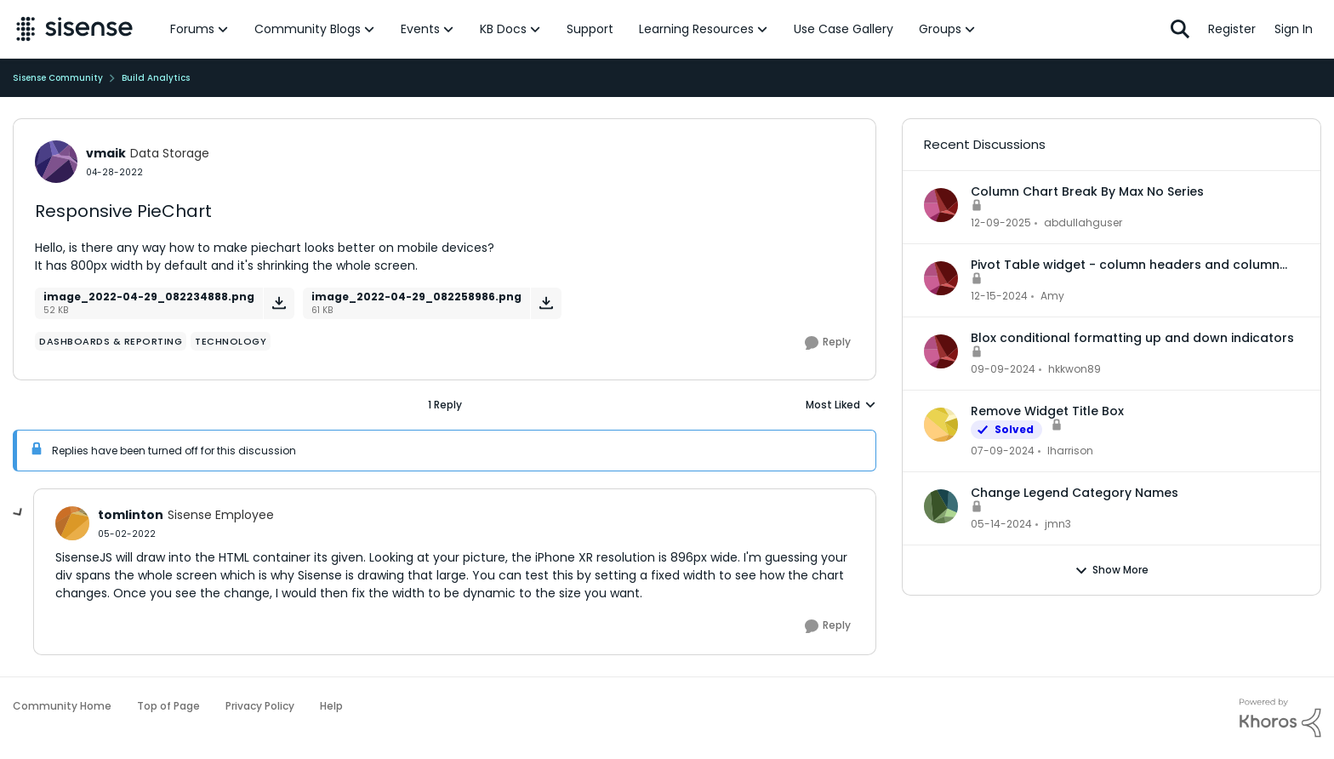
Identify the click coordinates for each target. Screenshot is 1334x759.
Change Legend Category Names (1074, 492)
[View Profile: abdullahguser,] (941, 205)
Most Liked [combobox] (841, 405)
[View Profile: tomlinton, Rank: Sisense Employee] (72, 523)
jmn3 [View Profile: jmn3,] (1058, 523)
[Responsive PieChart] (127, 534)
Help (331, 706)
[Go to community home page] (74, 29)
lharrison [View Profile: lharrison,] (1070, 450)
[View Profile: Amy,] (941, 278)
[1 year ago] (999, 296)
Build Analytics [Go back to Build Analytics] (156, 77)
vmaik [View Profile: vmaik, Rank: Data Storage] (106, 153)
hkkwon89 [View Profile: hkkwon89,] (1074, 369)
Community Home (62, 706)
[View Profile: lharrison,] (941, 425)
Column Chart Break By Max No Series (1087, 191)
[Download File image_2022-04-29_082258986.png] (546, 303)
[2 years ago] (1003, 451)
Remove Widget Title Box (1047, 411)
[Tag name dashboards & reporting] (110, 341)
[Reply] (827, 343)
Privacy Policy (259, 706)
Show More (1112, 570)
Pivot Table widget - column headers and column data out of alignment (1125, 264)
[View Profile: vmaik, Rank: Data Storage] (56, 161)
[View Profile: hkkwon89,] (941, 351)
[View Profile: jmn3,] (941, 506)
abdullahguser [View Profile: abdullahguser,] (1083, 222)
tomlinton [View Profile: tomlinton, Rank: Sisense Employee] (130, 514)
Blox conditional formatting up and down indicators (1132, 337)
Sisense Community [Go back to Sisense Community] (58, 77)
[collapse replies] (19, 513)
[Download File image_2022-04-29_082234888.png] (278, 303)
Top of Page (168, 706)
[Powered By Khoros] (1280, 718)
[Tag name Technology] (231, 341)
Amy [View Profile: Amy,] (1052, 295)
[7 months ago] (1001, 223)
